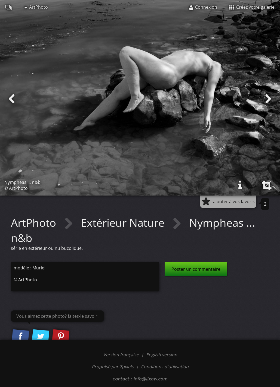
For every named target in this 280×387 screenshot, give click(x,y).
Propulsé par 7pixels (113, 367)
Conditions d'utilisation (165, 367)
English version (161, 355)
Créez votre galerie (252, 7)
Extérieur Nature (124, 222)
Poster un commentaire (195, 269)
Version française (121, 355)
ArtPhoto (36, 7)
